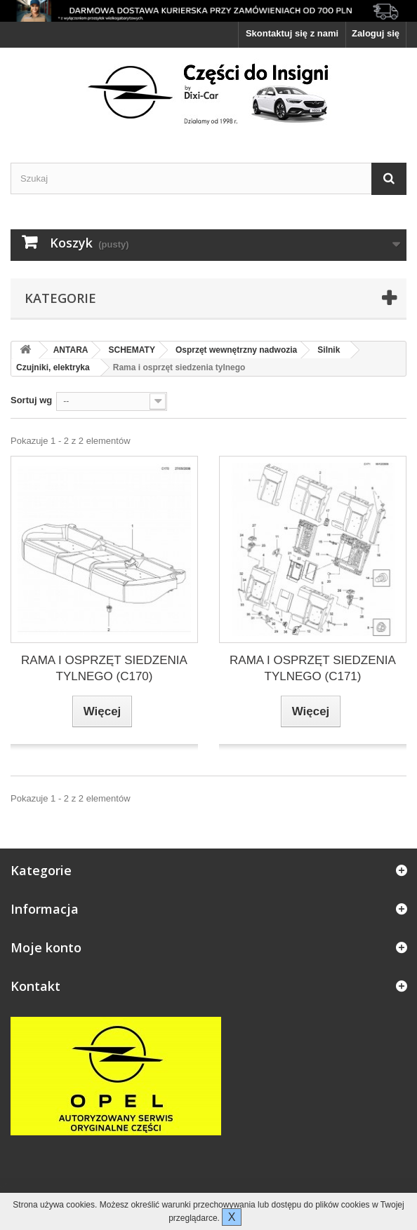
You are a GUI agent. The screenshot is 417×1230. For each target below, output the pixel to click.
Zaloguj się (375, 33)
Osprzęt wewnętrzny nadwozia (236, 350)
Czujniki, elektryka (53, 367)
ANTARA (70, 350)
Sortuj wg (31, 400)
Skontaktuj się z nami (292, 33)
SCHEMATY (131, 350)
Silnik (328, 350)
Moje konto (46, 947)
